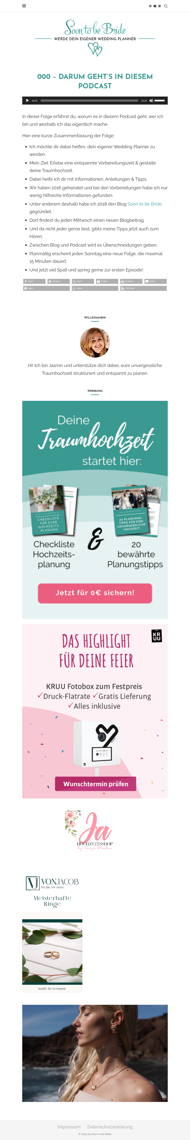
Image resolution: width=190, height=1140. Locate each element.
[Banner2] (95, 711)
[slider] (89, 101)
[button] (34, 281)
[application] (95, 101)
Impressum (69, 1126)
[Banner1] (95, 510)
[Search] (166, 6)
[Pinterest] (150, 6)
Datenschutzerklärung (110, 1126)
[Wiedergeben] (27, 101)
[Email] (155, 6)
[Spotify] (159, 6)
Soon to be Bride (145, 204)
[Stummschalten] (151, 101)
